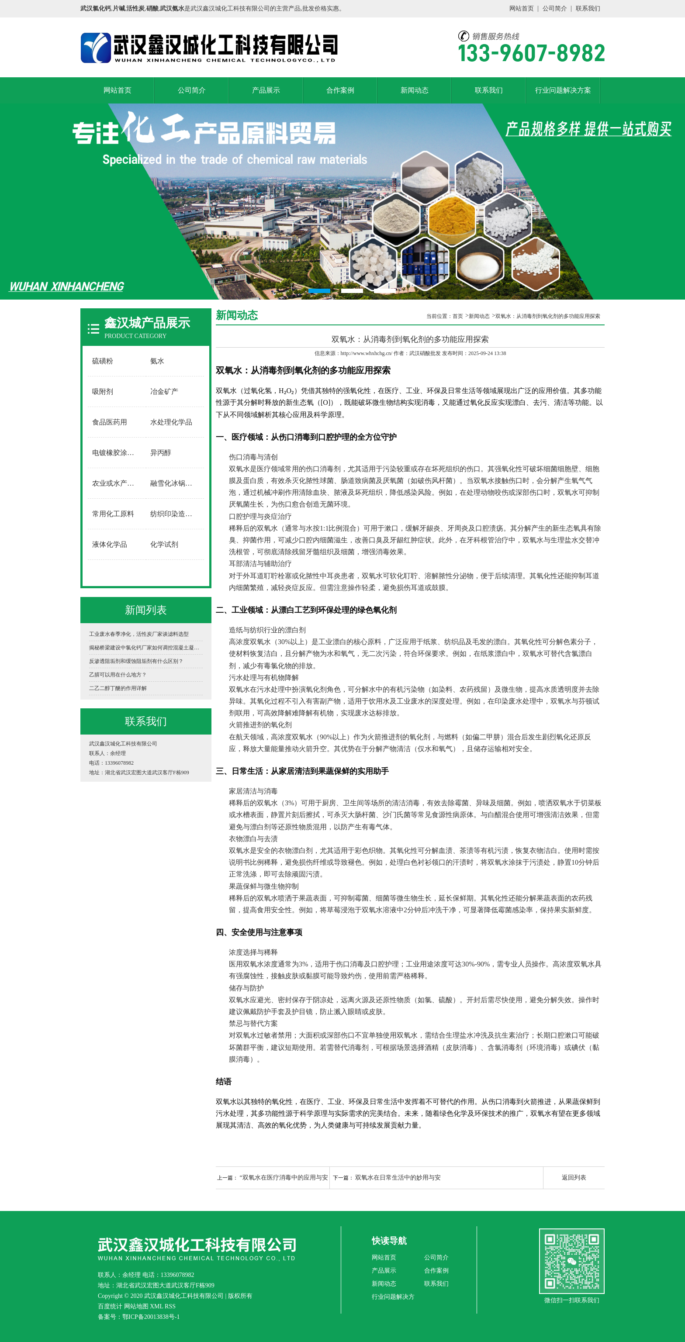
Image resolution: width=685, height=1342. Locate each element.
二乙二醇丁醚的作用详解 (118, 688)
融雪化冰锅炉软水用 (175, 483)
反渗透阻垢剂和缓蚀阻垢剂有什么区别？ (136, 661)
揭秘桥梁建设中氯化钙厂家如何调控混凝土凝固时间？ (146, 648)
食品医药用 (109, 422)
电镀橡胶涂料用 (116, 452)
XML (156, 1306)
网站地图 (136, 1306)
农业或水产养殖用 (117, 483)
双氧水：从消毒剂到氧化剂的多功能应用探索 (547, 316)
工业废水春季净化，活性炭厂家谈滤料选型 (139, 634)
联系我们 (588, 8)
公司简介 (555, 8)
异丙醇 (160, 452)
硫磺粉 (102, 361)
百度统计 (110, 1306)
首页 (458, 316)
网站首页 (521, 8)
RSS (170, 1306)
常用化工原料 (113, 513)
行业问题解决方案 (563, 90)
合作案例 (340, 90)
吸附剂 (102, 391)
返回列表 (574, 1177)
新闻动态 (415, 90)
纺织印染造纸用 (174, 513)
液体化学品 (109, 544)
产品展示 (266, 90)
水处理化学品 (171, 422)
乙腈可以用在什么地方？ (118, 675)
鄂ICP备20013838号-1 (151, 1317)
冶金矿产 (164, 391)
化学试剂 (164, 544)
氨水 (157, 361)
